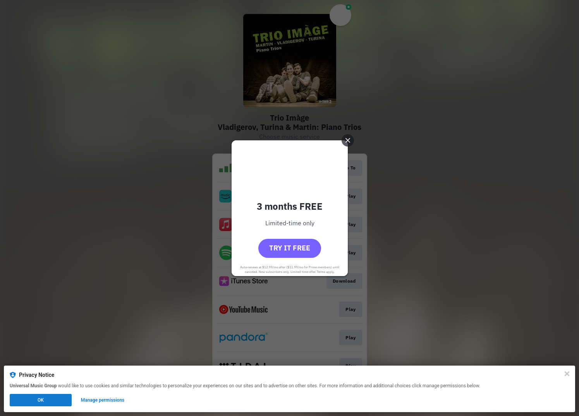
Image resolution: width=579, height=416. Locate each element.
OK (41, 400)
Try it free (289, 247)
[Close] (567, 374)
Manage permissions (103, 400)
